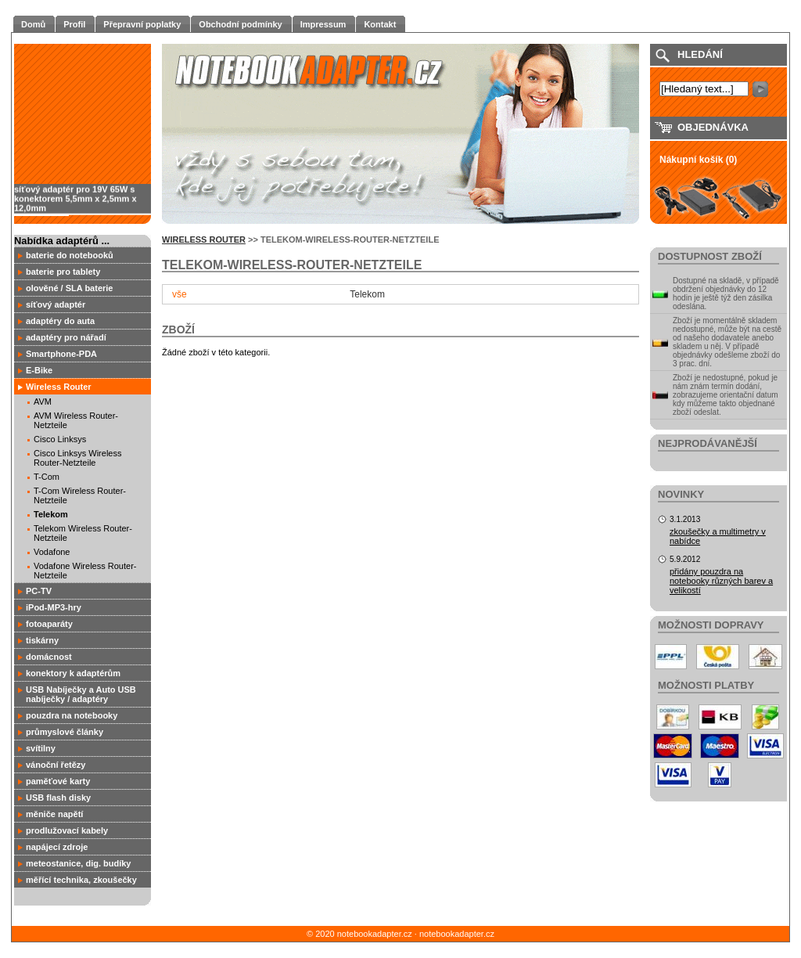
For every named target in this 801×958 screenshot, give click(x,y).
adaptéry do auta (60, 321)
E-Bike (39, 370)
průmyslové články (64, 732)
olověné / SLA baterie (69, 288)
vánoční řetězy (55, 764)
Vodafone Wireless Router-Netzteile (85, 570)
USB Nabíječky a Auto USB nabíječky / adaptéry (81, 694)
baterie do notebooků (69, 255)
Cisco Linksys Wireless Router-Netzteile (77, 457)
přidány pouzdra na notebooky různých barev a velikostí (721, 581)
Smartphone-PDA (61, 353)
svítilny (41, 748)
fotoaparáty (49, 623)
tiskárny (42, 640)
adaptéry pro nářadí (66, 337)
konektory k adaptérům (73, 673)
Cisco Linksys (60, 439)
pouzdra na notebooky (71, 715)
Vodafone (52, 551)
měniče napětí (54, 814)
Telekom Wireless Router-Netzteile (83, 533)
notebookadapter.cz (456, 933)
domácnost (49, 656)
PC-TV (39, 591)
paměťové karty (58, 781)
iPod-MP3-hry (53, 607)
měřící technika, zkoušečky (81, 879)
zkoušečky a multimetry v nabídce (718, 536)
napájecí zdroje (57, 847)
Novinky (681, 494)
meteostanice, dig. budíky (78, 863)
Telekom (51, 514)
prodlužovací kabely (67, 830)
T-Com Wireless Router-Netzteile (80, 495)
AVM (43, 401)
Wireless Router (59, 386)
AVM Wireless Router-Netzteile (76, 420)
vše (179, 294)
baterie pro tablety (63, 271)
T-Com (46, 476)
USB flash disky (58, 797)
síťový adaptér (55, 304)
